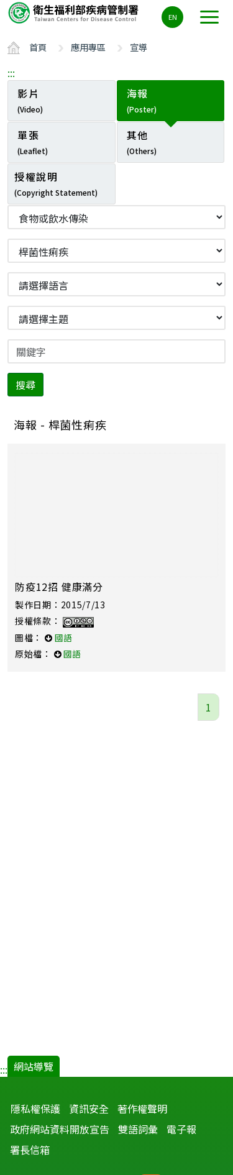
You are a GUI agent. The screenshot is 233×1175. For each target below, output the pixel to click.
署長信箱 (30, 1149)
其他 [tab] (142, 141)
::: (11, 72)
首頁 (38, 46)
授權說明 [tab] (56, 183)
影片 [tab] (30, 100)
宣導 (138, 46)
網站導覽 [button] (33, 1066)
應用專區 (88, 46)
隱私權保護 (35, 1108)
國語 (63, 637)
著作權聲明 (142, 1108)
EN (172, 17)
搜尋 (25, 384)
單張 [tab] (32, 141)
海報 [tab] (142, 100)
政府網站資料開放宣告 (59, 1129)
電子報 (181, 1129)
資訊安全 (89, 1108)
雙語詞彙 (138, 1129)
